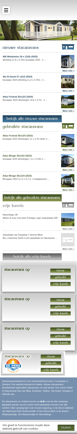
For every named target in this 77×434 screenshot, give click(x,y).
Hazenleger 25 (10, 214)
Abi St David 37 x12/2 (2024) (17, 76)
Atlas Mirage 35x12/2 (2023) (17, 155)
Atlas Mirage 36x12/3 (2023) (17, 176)
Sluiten (66, 427)
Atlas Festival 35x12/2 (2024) (18, 96)
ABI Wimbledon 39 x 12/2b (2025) (20, 56)
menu (5, 10)
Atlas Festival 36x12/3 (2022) (18, 135)
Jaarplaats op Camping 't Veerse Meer (23, 235)
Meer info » (68, 71)
